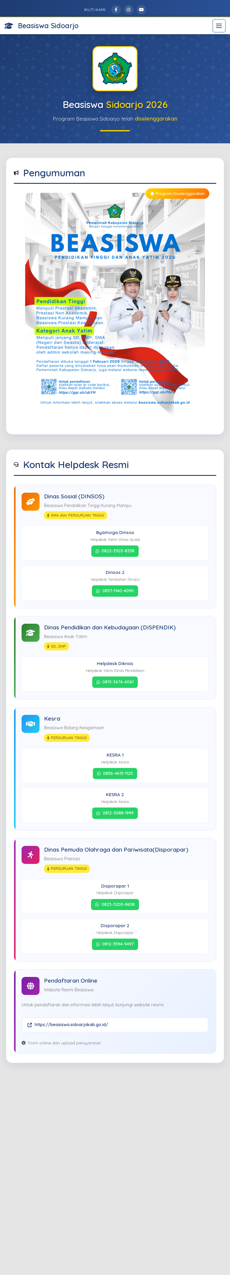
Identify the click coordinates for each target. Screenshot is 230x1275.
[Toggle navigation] (219, 25)
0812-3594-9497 (115, 944)
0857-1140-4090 (115, 590)
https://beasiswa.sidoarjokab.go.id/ (68, 1024)
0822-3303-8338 (115, 551)
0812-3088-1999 (115, 813)
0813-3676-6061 (115, 682)
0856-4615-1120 (115, 773)
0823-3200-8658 (115, 904)
